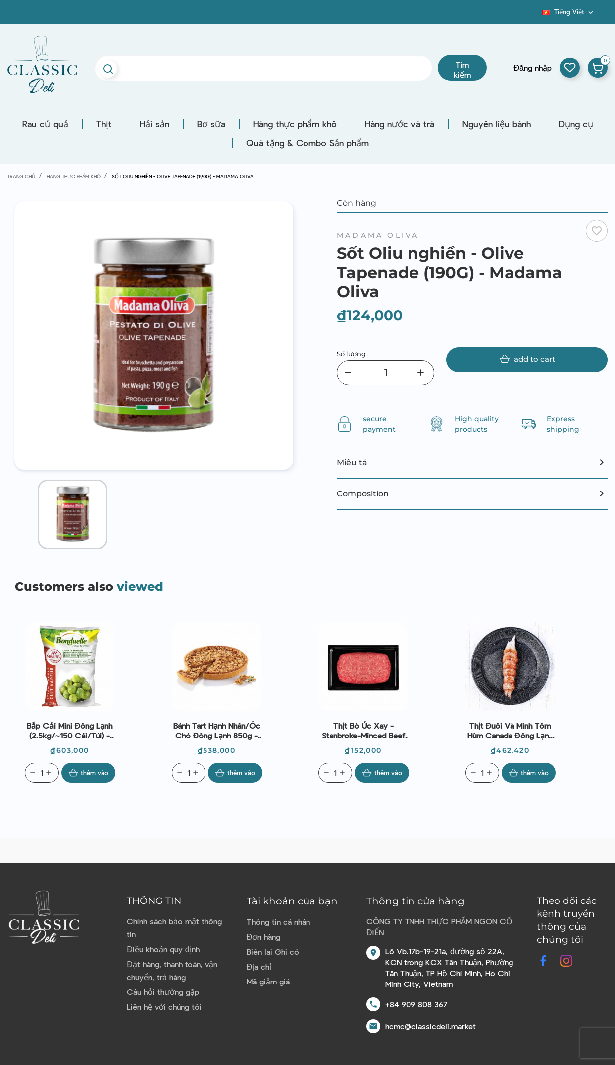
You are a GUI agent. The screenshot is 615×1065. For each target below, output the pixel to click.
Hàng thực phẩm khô (295, 123)
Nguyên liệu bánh (496, 123)
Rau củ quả (45, 123)
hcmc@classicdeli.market (430, 1026)
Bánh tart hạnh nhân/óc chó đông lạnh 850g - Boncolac (216, 730)
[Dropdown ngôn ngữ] (568, 11)
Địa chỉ (259, 966)
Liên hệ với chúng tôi (164, 1006)
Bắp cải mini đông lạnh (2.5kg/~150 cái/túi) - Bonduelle (70, 730)
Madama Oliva (378, 235)
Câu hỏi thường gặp (163, 991)
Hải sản (154, 123)
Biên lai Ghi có (273, 951)
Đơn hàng (264, 936)
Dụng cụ (576, 123)
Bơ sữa (211, 123)
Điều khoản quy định (163, 949)
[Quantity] (42, 773)
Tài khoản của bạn (292, 901)
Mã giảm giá (268, 981)
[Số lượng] (385, 372)
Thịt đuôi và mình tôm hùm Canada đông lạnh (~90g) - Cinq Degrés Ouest (510, 730)
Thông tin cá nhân (278, 921)
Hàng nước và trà (399, 123)
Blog (536, 15)
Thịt (104, 123)
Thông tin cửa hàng (415, 901)
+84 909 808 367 (416, 1004)
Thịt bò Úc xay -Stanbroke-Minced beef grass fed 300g (363, 730)
